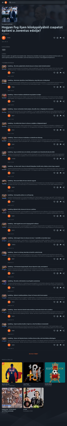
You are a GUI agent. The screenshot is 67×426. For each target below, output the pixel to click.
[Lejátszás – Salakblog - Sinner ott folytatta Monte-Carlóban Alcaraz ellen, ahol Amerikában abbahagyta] (9, 345)
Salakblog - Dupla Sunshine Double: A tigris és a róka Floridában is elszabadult (28, 324)
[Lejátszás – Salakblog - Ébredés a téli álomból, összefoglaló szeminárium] (9, 287)
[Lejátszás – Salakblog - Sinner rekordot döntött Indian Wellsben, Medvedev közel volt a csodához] (9, 316)
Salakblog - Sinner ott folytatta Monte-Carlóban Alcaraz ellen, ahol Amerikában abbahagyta (32, 338)
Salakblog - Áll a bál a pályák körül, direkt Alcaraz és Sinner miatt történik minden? (29, 66)
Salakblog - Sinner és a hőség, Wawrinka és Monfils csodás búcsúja (25, 252)
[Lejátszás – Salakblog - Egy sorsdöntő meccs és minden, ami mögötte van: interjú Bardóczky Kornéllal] (9, 158)
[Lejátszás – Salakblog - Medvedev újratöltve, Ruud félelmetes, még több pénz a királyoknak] (9, 87)
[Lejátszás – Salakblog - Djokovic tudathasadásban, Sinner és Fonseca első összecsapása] (9, 302)
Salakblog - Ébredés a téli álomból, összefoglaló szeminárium (24, 281)
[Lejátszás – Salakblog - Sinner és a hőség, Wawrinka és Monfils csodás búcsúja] (9, 259)
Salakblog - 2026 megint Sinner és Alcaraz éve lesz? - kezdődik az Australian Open (29, 238)
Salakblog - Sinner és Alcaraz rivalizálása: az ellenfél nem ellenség (25, 137)
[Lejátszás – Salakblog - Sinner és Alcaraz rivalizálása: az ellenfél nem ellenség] (9, 144)
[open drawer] (3, 2)
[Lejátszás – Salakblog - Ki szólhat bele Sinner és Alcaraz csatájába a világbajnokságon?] (9, 130)
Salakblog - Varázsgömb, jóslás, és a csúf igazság (20, 195)
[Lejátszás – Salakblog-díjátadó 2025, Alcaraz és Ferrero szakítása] (9, 216)
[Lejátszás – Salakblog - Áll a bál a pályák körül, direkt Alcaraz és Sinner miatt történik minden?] (9, 72)
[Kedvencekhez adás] (54, 37)
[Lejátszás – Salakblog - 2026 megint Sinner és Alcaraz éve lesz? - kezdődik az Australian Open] (9, 244)
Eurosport (5, 34)
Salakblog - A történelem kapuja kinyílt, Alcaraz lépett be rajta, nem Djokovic (28, 266)
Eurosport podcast (7, 24)
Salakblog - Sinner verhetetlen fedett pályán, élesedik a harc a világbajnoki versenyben (30, 109)
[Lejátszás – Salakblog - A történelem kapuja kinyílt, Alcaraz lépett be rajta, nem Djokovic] (9, 273)
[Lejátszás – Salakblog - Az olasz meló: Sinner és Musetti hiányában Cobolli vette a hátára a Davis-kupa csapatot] (9, 173)
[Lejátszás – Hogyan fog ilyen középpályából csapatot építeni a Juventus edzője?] (4, 38)
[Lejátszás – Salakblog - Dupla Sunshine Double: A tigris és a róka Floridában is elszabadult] (9, 330)
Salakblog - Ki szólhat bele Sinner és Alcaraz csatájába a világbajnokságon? (27, 123)
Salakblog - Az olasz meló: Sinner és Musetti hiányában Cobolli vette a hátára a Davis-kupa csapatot (34, 166)
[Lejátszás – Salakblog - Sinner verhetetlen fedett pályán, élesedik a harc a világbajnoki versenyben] (9, 115)
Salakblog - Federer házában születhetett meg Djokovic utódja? (24, 94)
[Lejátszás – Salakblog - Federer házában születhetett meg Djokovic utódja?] (9, 101)
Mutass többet (33, 353)
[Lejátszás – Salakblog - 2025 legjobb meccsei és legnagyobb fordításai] (9, 230)
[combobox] (36, 2)
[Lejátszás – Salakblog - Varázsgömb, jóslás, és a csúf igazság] (9, 201)
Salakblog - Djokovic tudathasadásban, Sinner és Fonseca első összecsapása (27, 295)
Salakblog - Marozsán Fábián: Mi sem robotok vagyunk (22, 180)
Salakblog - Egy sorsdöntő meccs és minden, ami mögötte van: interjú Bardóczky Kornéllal (31, 152)
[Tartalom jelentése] (60, 37)
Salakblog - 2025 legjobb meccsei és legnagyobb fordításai (23, 223)
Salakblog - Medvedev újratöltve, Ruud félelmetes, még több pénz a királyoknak (29, 80)
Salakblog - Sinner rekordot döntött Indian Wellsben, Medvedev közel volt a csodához (30, 309)
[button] (4, 50)
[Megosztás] (63, 37)
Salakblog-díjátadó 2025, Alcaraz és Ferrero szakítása (22, 209)
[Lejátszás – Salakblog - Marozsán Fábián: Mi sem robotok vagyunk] (9, 187)
